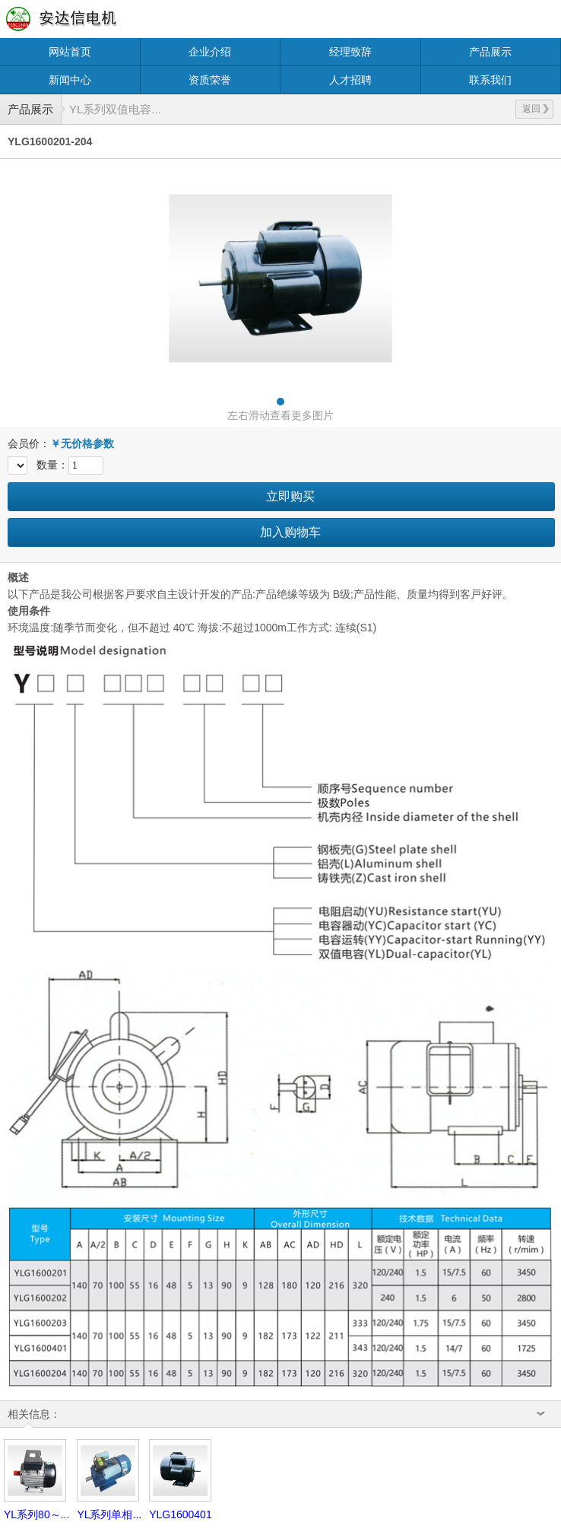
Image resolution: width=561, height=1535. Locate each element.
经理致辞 (350, 52)
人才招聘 (350, 80)
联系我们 (490, 80)
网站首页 (70, 52)
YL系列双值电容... (115, 109)
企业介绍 (210, 52)
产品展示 (490, 52)
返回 (535, 108)
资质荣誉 (210, 80)
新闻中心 (70, 80)
